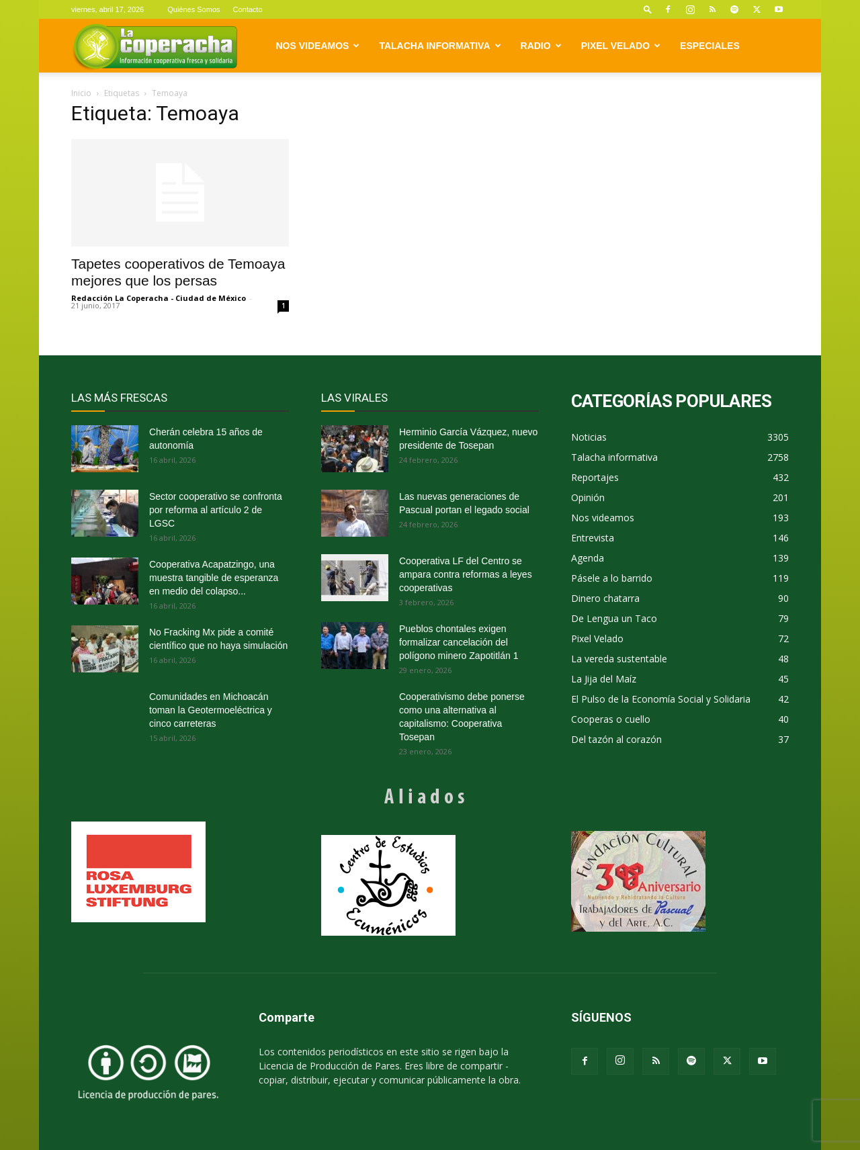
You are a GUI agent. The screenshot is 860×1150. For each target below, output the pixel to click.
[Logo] (155, 46)
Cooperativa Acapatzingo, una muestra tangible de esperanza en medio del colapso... (213, 577)
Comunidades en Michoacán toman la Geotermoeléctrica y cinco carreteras (210, 710)
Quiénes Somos (193, 9)
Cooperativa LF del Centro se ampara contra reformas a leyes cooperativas (465, 574)
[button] (648, 9)
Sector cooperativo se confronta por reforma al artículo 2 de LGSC (215, 510)
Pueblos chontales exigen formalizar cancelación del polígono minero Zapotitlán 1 (458, 642)
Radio (541, 45)
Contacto (248, 9)
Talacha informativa (440, 45)
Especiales (710, 45)
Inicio (81, 93)
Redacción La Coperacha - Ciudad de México (158, 298)
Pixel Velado (620, 45)
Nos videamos (318, 45)
